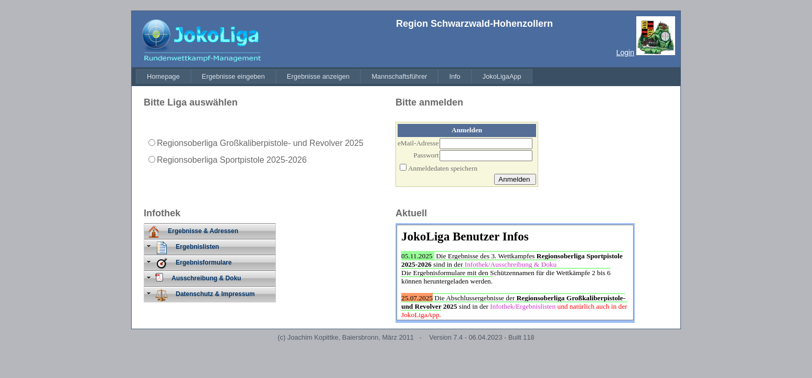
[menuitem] (163, 76)
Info (454, 76)
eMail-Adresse (418, 143)
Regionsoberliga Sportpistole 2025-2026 (232, 159)
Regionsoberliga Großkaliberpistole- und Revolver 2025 (260, 143)
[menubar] (334, 76)
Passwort (426, 155)
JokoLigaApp (502, 76)
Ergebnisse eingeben (233, 76)
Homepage (163, 76)
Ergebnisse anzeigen (318, 76)
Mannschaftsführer (399, 76)
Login (625, 52)
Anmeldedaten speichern (442, 168)
